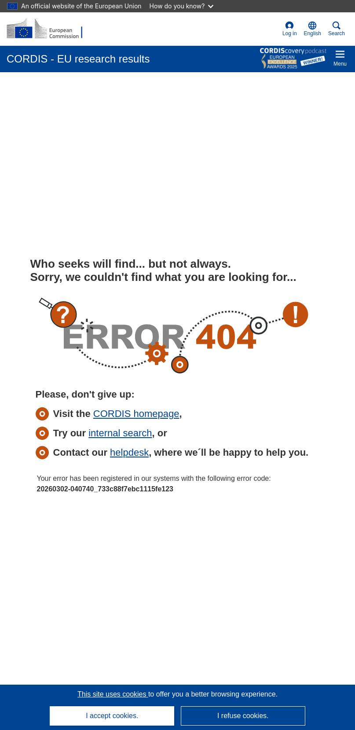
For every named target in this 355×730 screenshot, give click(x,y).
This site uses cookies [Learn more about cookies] (112, 694)
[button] (312, 29)
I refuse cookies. (243, 715)
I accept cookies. (112, 715)
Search (336, 29)
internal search (120, 433)
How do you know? (182, 6)
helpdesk (129, 452)
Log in (289, 29)
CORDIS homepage (136, 413)
